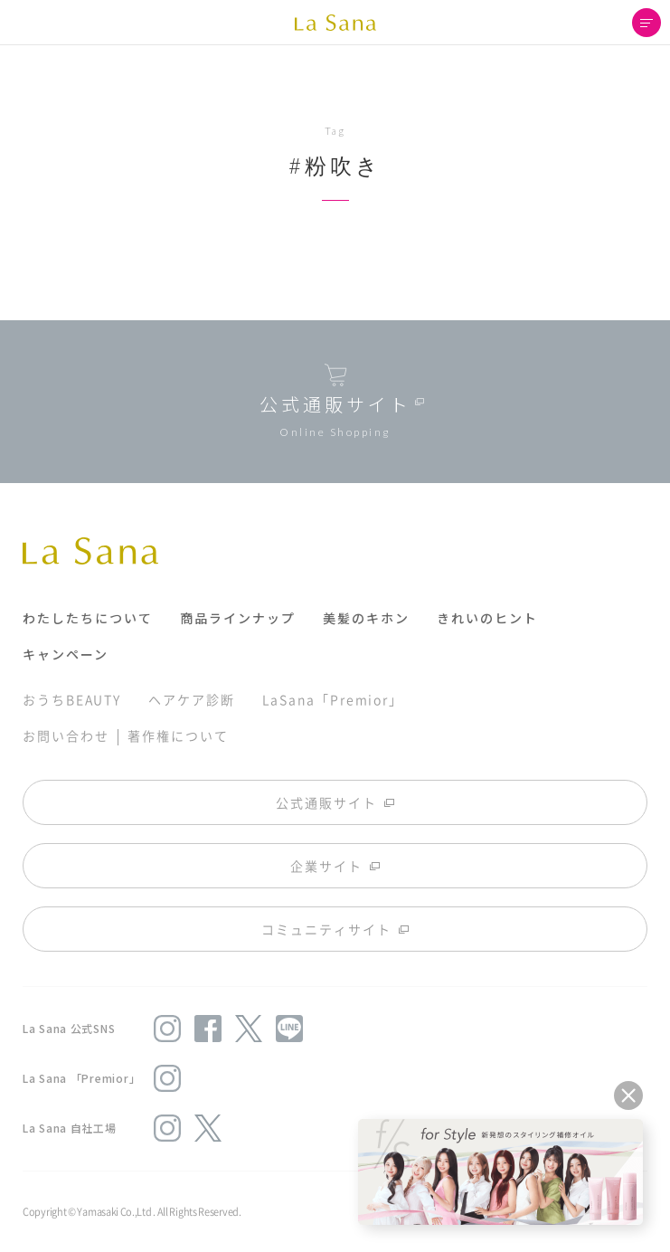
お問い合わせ (66, 735)
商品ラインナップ (238, 618)
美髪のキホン (366, 618)
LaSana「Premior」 (333, 699)
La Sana (335, 22)
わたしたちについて (88, 618)
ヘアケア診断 (191, 699)
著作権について (177, 735)
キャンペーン (66, 654)
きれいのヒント (487, 618)
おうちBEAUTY (72, 699)
